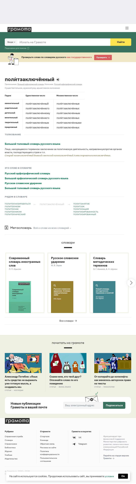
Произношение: (11, 84)
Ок (123, 476)
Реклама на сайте (48, 448)
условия (109, 476)
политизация (81, 209)
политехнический (15, 214)
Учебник (8, 456)
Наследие (18, 391)
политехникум (13, 212)
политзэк (78, 206)
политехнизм (12, 206)
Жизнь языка (65, 387)
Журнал (8, 452)
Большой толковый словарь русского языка (32, 143)
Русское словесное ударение (23, 183)
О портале (44, 437)
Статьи (8, 391)
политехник (12, 209)
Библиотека (10, 448)
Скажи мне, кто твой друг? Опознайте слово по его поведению (66, 381)
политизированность (85, 212)
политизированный (84, 214)
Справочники (11, 445)
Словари (9, 441)
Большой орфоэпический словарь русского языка (36, 178)
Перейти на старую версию (116, 458)
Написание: (49, 84)
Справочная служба (14, 437)
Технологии (108, 387)
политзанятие (81, 204)
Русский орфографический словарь (27, 173)
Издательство (11, 459)
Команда (44, 441)
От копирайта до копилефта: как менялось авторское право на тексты (112, 381)
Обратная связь (47, 445)
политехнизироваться (18, 204)
